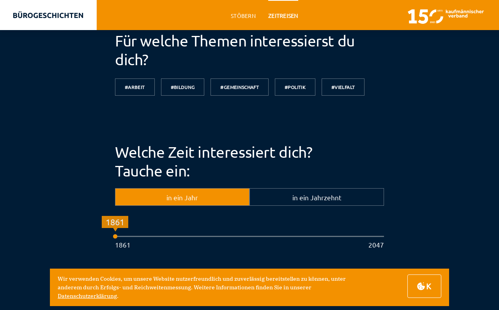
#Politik (295, 87)
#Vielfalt (343, 87)
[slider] (115, 236)
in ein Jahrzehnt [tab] (317, 197)
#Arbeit (135, 87)
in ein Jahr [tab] (182, 197)
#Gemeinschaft (239, 87)
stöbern (243, 15)
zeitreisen (283, 15)
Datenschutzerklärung (87, 295)
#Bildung (183, 87)
